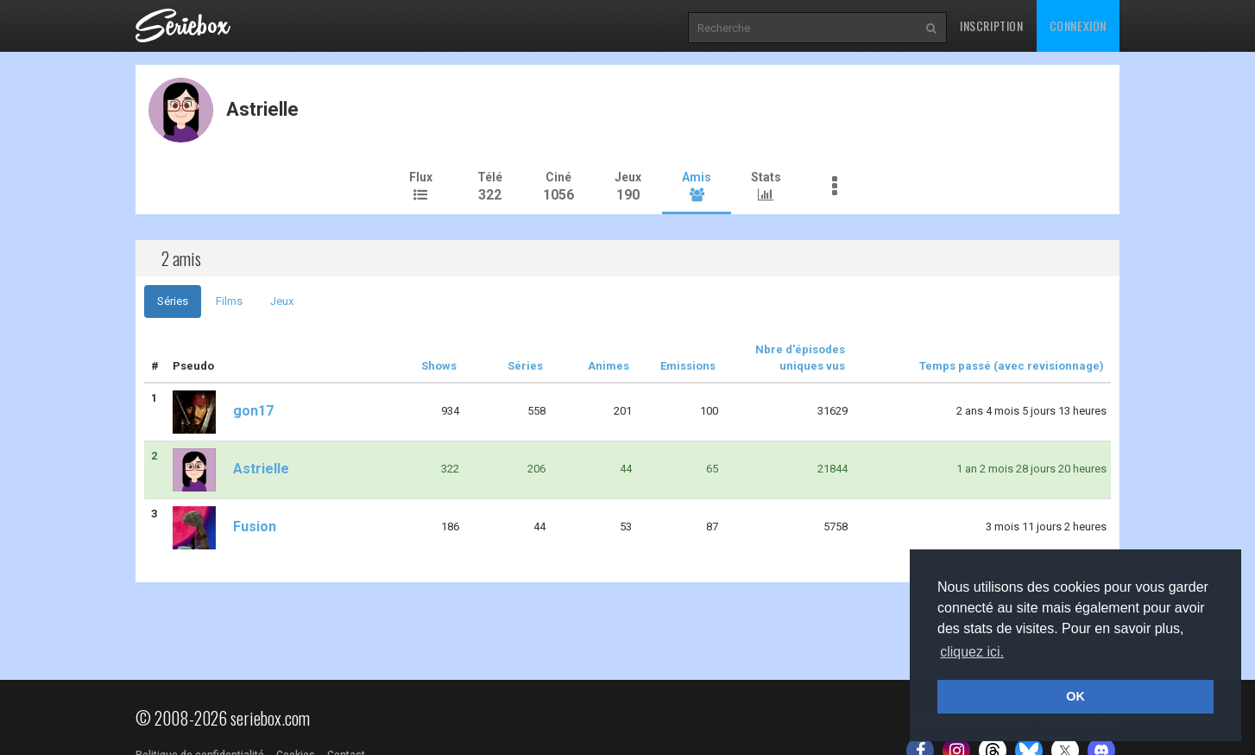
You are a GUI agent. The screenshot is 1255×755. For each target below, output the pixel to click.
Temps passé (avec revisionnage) (1011, 365)
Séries (172, 301)
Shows (439, 365)
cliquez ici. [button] (972, 651)
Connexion (1078, 25)
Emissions (688, 365)
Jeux (281, 301)
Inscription (992, 25)
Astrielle (231, 468)
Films (229, 301)
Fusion (224, 526)
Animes (608, 365)
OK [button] (1075, 696)
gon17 (223, 411)
